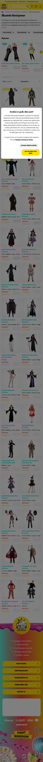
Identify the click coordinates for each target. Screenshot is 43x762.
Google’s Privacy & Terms (24, 140)
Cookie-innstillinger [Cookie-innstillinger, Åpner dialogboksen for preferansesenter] (29, 145)
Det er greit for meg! (31, 152)
